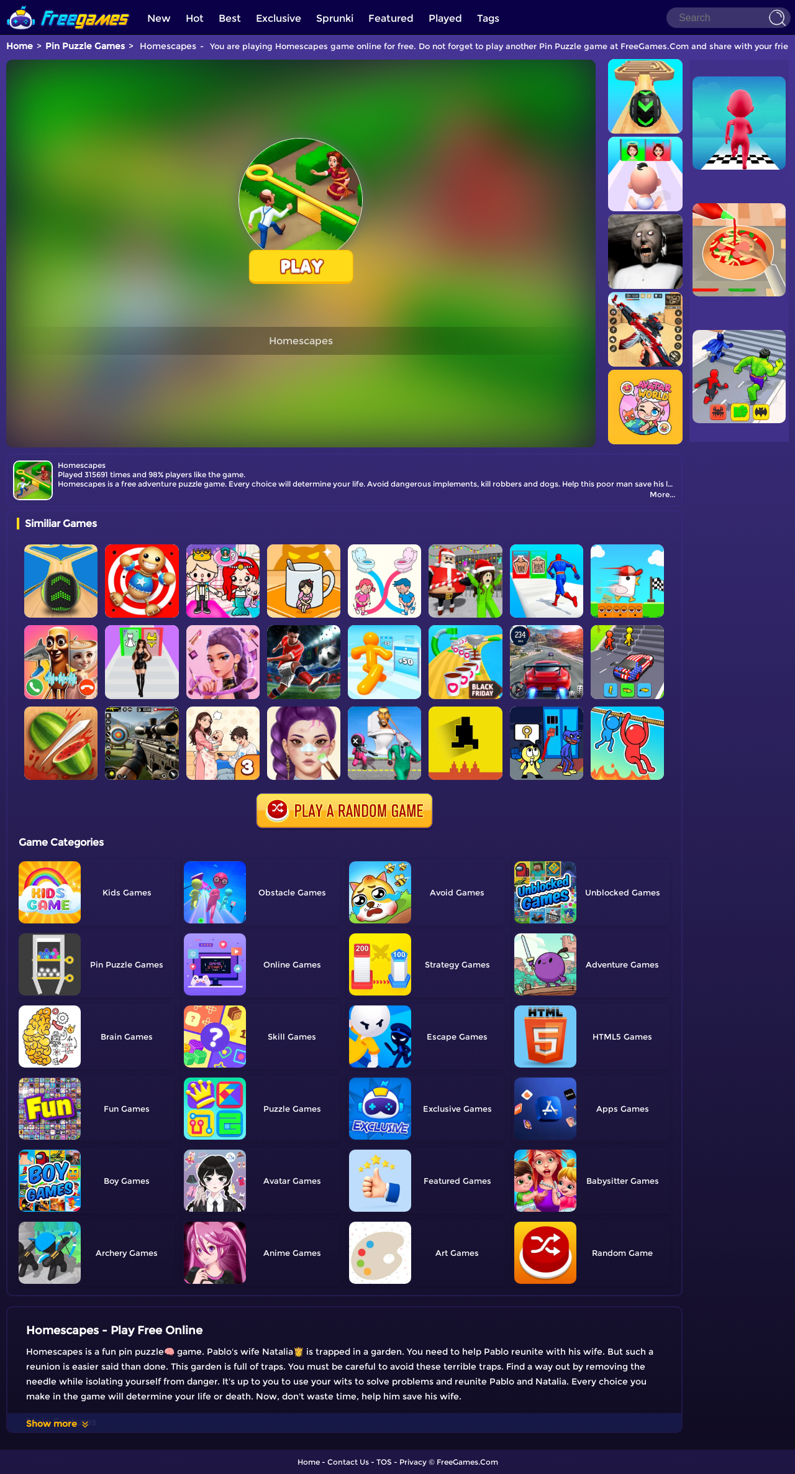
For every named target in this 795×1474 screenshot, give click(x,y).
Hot (195, 18)
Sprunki (334, 18)
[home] (68, 4)
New (159, 18)
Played (445, 18)
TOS (384, 1462)
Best (230, 18)
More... (662, 494)
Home (19, 46)
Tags (488, 18)
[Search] (728, 17)
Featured (391, 18)
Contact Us (348, 1462)
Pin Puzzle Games (85, 46)
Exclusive (278, 18)
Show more (58, 1423)
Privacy (413, 1462)
